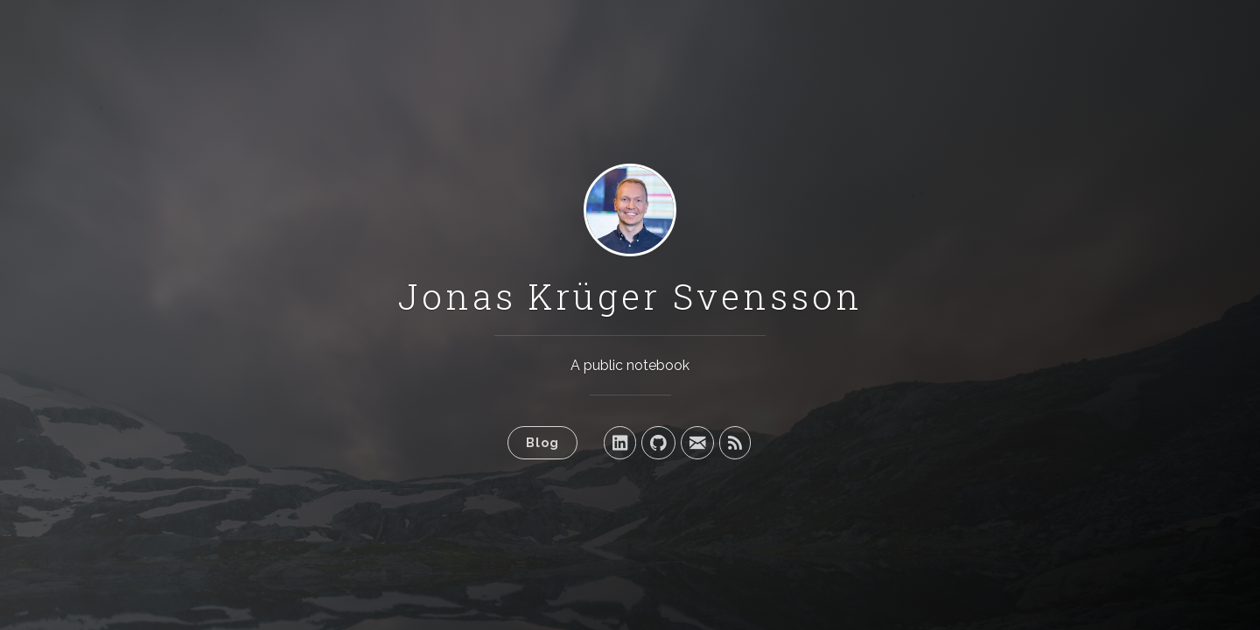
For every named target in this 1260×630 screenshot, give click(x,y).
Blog (542, 442)
